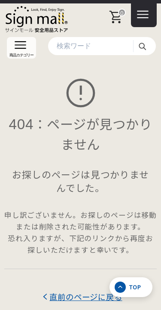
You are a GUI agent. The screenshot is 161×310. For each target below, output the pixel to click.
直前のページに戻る (85, 296)
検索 (142, 46)
